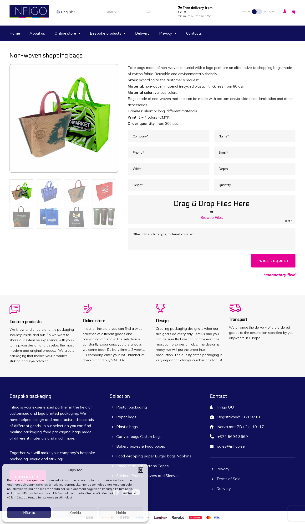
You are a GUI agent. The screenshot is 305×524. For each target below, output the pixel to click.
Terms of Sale (228, 478)
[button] (140, 470)
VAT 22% (269, 11)
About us (37, 33)
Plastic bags (127, 426)
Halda (121, 512)
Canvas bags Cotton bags (139, 436)
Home (15, 33)
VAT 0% (246, 11)
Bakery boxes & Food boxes (140, 446)
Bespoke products (108, 33)
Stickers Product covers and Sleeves (147, 475)
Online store (67, 33)
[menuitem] (66, 11)
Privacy (168, 33)
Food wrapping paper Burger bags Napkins (153, 456)
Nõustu (29, 512)
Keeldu (75, 512)
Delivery (142, 33)
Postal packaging (131, 407)
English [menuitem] (67, 12)
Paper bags (126, 416)
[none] (66, 11)
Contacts (194, 33)
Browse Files (211, 217)
